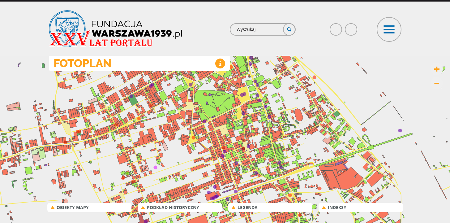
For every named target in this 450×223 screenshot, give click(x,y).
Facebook (336, 27)
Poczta (351, 27)
